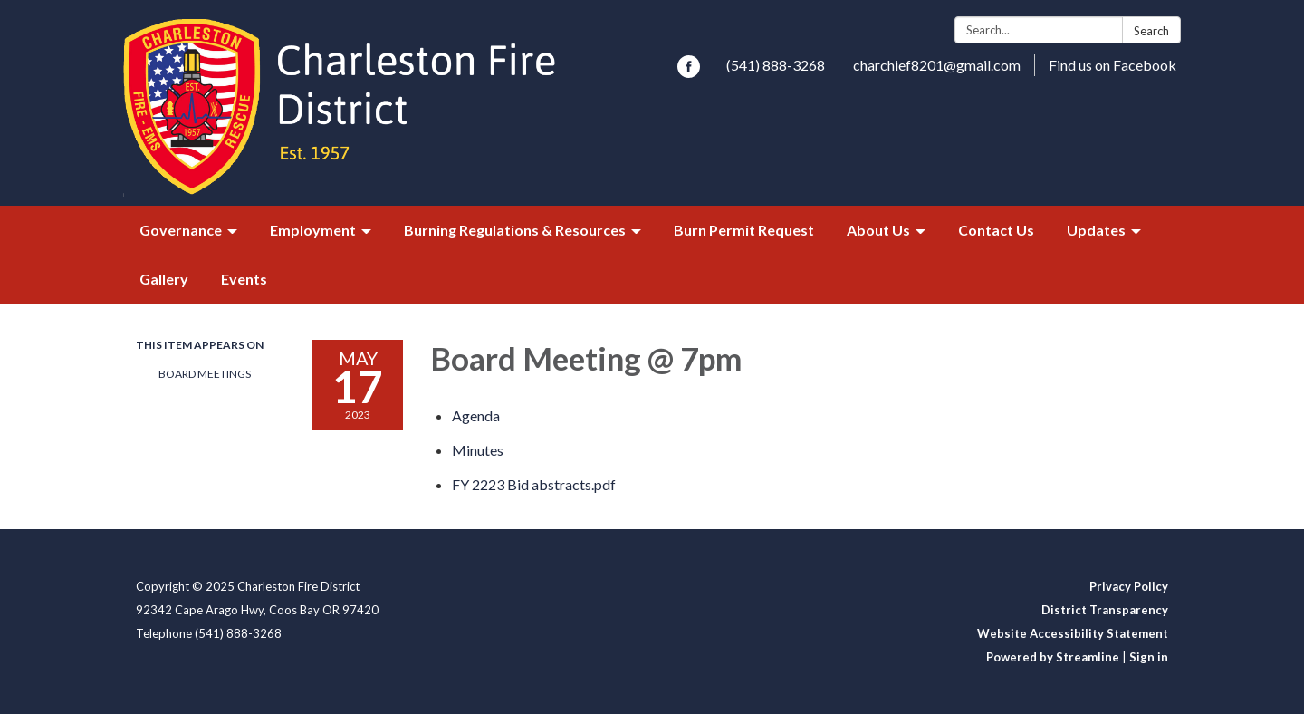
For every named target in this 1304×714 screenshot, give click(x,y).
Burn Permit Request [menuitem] (744, 229)
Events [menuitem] (244, 278)
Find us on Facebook (1112, 64)
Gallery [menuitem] (163, 278)
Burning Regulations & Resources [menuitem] (515, 229)
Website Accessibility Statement (1072, 633)
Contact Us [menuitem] (996, 229)
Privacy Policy (1128, 586)
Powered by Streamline (1052, 657)
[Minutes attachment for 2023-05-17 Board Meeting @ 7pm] (477, 449)
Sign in (1148, 657)
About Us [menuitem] (878, 229)
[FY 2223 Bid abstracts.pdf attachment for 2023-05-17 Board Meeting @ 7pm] (534, 484)
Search (1151, 31)
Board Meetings (204, 374)
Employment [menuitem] (313, 229)
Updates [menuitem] (1096, 229)
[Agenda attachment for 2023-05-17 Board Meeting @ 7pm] (476, 415)
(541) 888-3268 (775, 64)
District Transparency (1104, 610)
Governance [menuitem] (180, 229)
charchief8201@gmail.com (937, 64)
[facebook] (688, 72)
